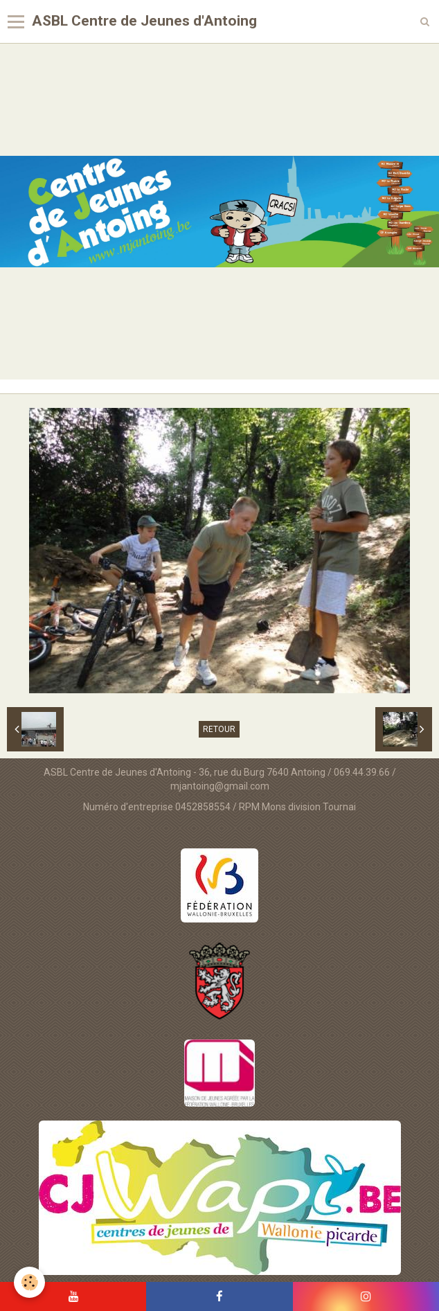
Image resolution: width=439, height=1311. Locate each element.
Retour (219, 729)
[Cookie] (29, 1282)
